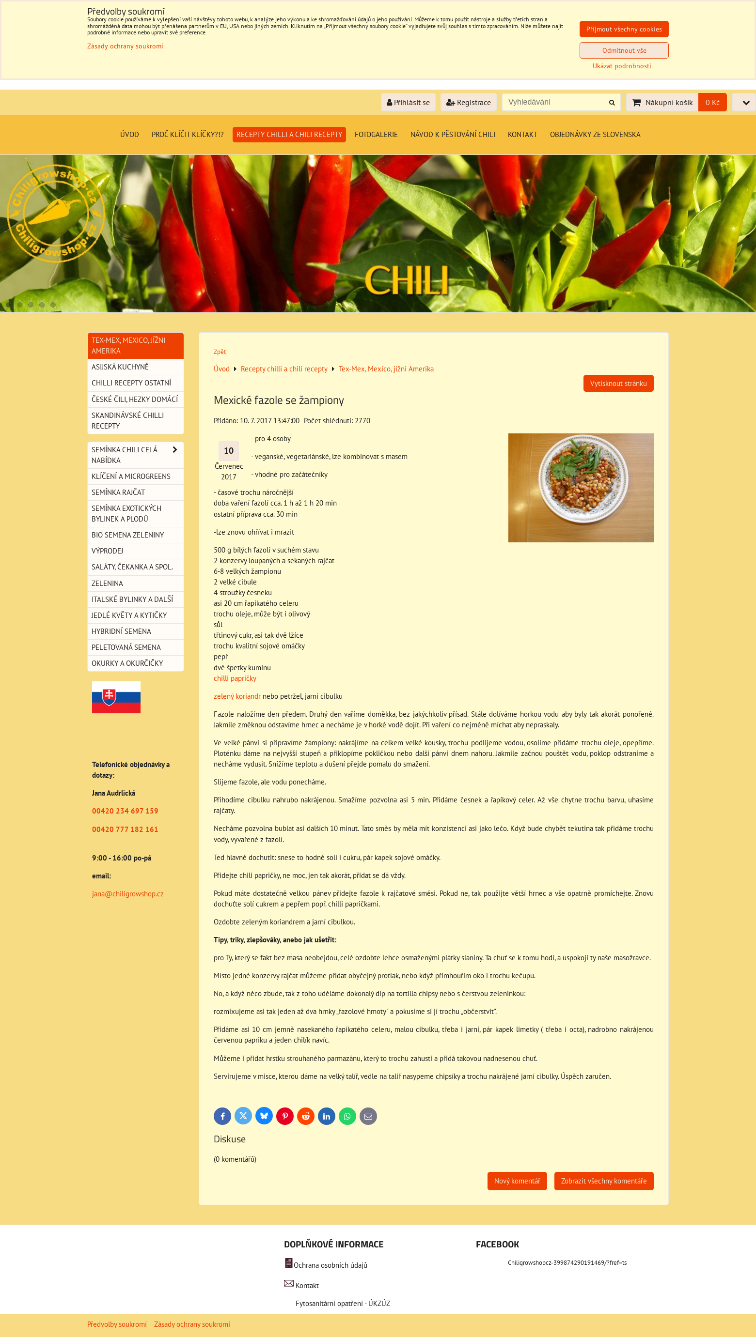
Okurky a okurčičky (127, 663)
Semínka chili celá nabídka (138, 455)
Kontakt (522, 134)
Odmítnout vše (624, 50)
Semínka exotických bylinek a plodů (126, 513)
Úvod (129, 134)
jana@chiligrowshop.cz (128, 893)
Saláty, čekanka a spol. (132, 566)
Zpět (220, 352)
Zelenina (107, 583)
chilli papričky (235, 678)
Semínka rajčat (118, 492)
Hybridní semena (121, 631)
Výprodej (107, 550)
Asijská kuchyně (120, 366)
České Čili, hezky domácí (135, 399)
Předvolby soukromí (117, 1324)
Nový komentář (517, 1180)
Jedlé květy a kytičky (129, 615)
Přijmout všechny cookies (624, 29)
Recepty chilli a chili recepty (289, 134)
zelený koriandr (237, 696)
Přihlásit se (408, 102)
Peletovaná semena (126, 647)
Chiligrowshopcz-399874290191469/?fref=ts (567, 1263)
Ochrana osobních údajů (330, 1265)
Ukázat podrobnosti (622, 66)
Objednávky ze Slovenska (595, 134)
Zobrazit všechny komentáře (604, 1180)
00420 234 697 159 (125, 810)
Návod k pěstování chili (452, 134)
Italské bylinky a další (132, 599)
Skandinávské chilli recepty (128, 420)
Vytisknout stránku (618, 383)
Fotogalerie (376, 134)
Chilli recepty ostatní (131, 382)
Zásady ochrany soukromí (192, 1324)
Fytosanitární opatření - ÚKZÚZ (342, 1303)
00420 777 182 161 (125, 829)
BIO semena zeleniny (128, 534)
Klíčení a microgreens (131, 476)
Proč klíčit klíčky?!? (188, 134)
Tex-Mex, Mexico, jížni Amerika (128, 345)
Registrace (468, 102)
